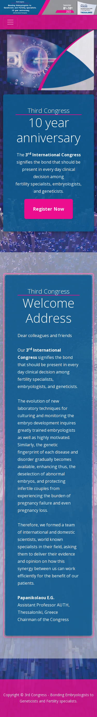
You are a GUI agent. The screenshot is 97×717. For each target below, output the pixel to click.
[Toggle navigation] (10, 22)
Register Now (48, 209)
